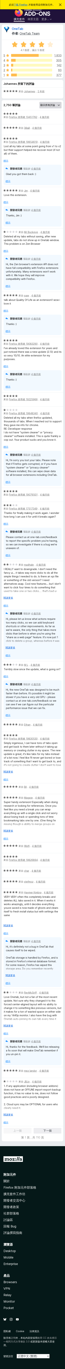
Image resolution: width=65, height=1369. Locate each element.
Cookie (20, 1331)
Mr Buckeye (31, 232)
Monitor (9, 1301)
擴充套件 (19, 19)
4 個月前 (44, 117)
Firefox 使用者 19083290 (23, 343)
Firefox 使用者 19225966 (23, 399)
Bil (25, 786)
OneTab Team (30, 33)
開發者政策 (11, 1207)
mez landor (30, 1070)
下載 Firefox (21, 4)
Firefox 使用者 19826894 (23, 859)
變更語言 (8, 1356)
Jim (26, 190)
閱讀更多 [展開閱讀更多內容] (8, 597)
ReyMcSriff (30, 992)
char (26, 870)
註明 (13, 1337)
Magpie (28, 797)
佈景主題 (33, 19)
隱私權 (7, 1331)
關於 (6, 1181)
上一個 (17, 1130)
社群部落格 (11, 1213)
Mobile (8, 1257)
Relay (7, 1295)
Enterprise (10, 1264)
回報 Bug (9, 1226)
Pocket (8, 1308)
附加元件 (9, 1174)
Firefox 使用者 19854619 (23, 141)
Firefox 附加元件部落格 (19, 1187)
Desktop (9, 1251)
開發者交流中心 (14, 1200)
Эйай (27, 127)
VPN (6, 1288)
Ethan (27, 724)
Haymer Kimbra (32, 892)
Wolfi (27, 845)
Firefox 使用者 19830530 (23, 738)
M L (26, 664)
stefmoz (28, 881)
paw (26, 295)
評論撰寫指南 (12, 1233)
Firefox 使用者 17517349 (23, 508)
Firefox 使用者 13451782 (23, 117)
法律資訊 (34, 1331)
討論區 (8, 1220)
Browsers (10, 1282)
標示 (5, 160)
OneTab (17, 29)
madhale (29, 564)
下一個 (47, 1130)
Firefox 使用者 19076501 (23, 494)
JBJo (27, 1081)
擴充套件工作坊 (14, 1194)
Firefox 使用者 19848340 (23, 413)
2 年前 (41, 91)
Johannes (29, 91)
